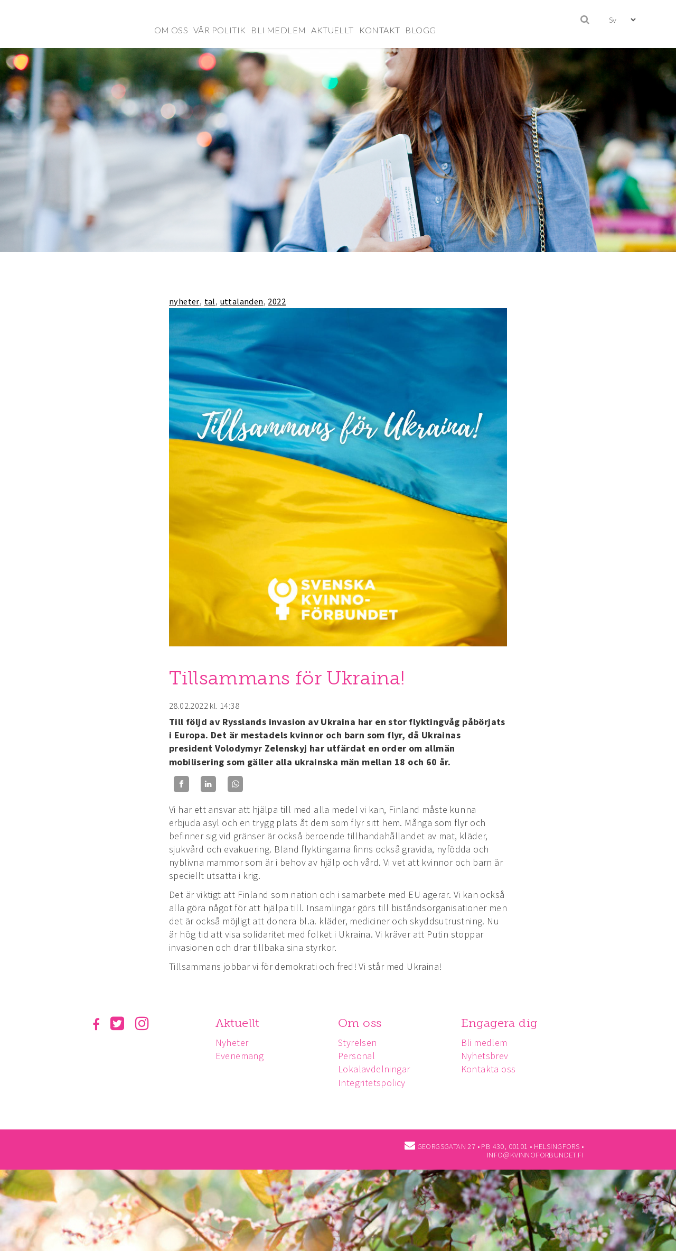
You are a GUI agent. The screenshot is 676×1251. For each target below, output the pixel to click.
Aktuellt (239, 1023)
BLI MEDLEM (278, 30)
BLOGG (420, 30)
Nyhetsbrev (489, 1056)
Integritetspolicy (375, 1083)
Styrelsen (360, 1042)
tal (209, 301)
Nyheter (233, 1042)
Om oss (362, 1023)
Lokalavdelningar (377, 1069)
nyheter (184, 301)
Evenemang (241, 1056)
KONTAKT (379, 30)
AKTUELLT (332, 30)
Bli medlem (489, 1042)
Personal (359, 1056)
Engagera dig (504, 1023)
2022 (277, 301)
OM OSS (171, 30)
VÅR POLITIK (219, 30)
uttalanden (242, 301)
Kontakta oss (493, 1069)
